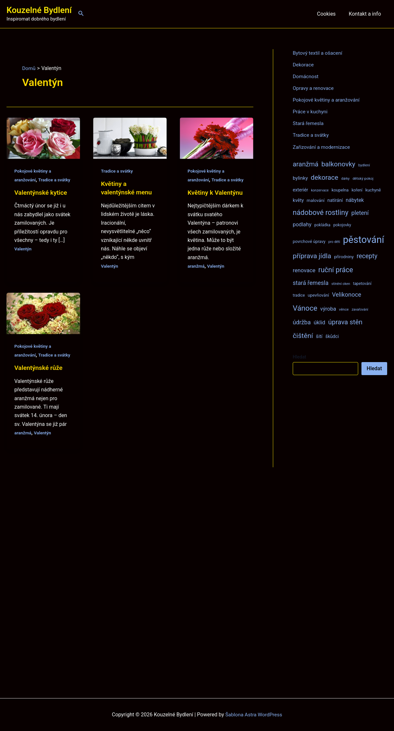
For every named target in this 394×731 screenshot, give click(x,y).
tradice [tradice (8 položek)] (299, 295)
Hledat (299, 356)
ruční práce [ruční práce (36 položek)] (335, 269)
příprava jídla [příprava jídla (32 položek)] (312, 256)
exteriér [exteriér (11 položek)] (300, 189)
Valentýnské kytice (41, 201)
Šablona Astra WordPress (253, 714)
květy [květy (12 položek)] (298, 200)
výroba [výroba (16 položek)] (328, 308)
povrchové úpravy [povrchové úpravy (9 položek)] (309, 241)
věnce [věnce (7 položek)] (344, 309)
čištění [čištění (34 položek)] (303, 335)
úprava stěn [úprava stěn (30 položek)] (345, 322)
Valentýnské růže (39, 385)
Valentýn (23, 257)
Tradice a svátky (117, 171)
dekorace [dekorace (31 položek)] (324, 177)
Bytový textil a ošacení (318, 53)
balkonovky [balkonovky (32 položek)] (338, 164)
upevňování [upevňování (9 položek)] (318, 294)
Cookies (330, 14)
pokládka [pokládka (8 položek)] (323, 224)
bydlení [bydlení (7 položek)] (364, 164)
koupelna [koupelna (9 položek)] (340, 189)
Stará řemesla (309, 123)
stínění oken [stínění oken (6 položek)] (340, 283)
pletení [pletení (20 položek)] (360, 212)
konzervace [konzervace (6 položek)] (320, 190)
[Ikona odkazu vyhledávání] (81, 14)
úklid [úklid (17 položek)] (319, 322)
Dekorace (304, 65)
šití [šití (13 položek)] (319, 336)
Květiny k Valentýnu (216, 201)
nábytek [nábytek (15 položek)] (355, 200)
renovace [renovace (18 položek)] (304, 270)
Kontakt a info (366, 14)
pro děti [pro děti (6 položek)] (334, 241)
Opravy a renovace (314, 88)
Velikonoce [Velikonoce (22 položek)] (346, 294)
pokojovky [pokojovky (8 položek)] (342, 224)
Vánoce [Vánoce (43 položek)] (305, 307)
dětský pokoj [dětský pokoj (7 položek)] (363, 178)
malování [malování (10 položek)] (316, 200)
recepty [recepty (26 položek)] (367, 256)
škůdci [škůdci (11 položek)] (332, 336)
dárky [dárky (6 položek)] (345, 178)
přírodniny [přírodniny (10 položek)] (344, 256)
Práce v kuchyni (311, 111)
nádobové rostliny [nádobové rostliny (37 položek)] (320, 212)
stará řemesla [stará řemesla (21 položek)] (311, 282)
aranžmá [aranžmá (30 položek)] (305, 164)
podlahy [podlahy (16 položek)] (302, 224)
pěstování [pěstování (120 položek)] (363, 239)
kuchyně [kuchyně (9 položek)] (373, 189)
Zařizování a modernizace (322, 147)
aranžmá (196, 274)
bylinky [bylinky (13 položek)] (300, 178)
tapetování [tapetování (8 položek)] (362, 283)
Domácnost (306, 76)
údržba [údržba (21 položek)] (302, 321)
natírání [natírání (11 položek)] (335, 200)
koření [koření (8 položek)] (357, 190)
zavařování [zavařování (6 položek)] (360, 309)
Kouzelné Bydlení (39, 10)
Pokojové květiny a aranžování (327, 100)
